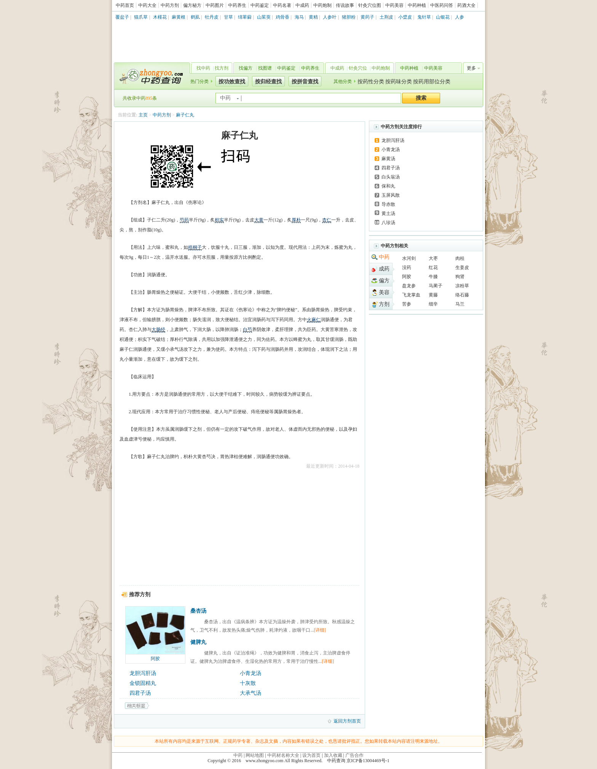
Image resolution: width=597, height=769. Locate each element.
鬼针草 (424, 17)
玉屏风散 (391, 195)
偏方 (384, 280)
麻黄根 (178, 17)
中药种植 (417, 5)
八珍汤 (388, 222)
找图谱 (265, 68)
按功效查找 (232, 81)
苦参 (406, 304)
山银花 (443, 17)
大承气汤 (250, 693)
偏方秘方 (192, 5)
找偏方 (245, 68)
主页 (143, 115)
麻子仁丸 (185, 115)
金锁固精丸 (142, 683)
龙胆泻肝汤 (142, 673)
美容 (384, 292)
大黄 (258, 220)
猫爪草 (141, 17)
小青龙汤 (250, 673)
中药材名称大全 (283, 755)
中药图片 (215, 5)
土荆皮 (386, 17)
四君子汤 (140, 693)
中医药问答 (441, 5)
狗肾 (460, 276)
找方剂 (221, 68)
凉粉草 (462, 285)
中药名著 (282, 5)
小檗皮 (405, 17)
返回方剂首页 (347, 721)
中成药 (302, 5)
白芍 (247, 329)
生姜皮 (462, 267)
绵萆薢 (245, 17)
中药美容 (394, 5)
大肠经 (158, 329)
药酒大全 (466, 5)
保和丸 (388, 186)
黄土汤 (388, 213)
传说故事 (345, 5)
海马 (299, 17)
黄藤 (433, 295)
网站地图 (255, 755)
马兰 (460, 304)
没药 (406, 267)
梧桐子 (195, 247)
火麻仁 (314, 319)
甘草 (228, 17)
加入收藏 (333, 755)
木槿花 (160, 17)
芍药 (184, 220)
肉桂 (460, 258)
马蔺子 (435, 285)
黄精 (313, 17)
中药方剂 (170, 5)
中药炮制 (322, 5)
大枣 (433, 258)
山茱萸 (264, 17)
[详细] (320, 630)
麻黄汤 (388, 158)
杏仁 (326, 220)
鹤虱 (195, 17)
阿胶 (155, 658)
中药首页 (125, 5)
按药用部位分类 (431, 81)
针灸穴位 (358, 68)
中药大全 (147, 5)
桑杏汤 (198, 611)
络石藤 (462, 295)
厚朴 (296, 220)
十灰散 (248, 683)
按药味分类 (398, 81)
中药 (384, 257)
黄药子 (367, 17)
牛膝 (433, 276)
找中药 (203, 68)
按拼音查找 (305, 81)
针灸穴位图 (369, 5)
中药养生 (237, 5)
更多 (471, 68)
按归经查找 (268, 81)
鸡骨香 (282, 17)
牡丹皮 (212, 17)
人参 (459, 17)
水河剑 (409, 258)
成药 (384, 269)
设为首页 (311, 755)
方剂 (384, 304)
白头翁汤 (391, 177)
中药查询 (150, 76)
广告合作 (354, 755)
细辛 (433, 304)
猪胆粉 (349, 17)
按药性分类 (371, 81)
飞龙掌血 (411, 295)
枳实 (219, 220)
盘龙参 (409, 285)
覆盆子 (122, 17)
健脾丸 (198, 642)
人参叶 (330, 17)
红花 (433, 267)
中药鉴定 (260, 5)
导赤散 (388, 204)
